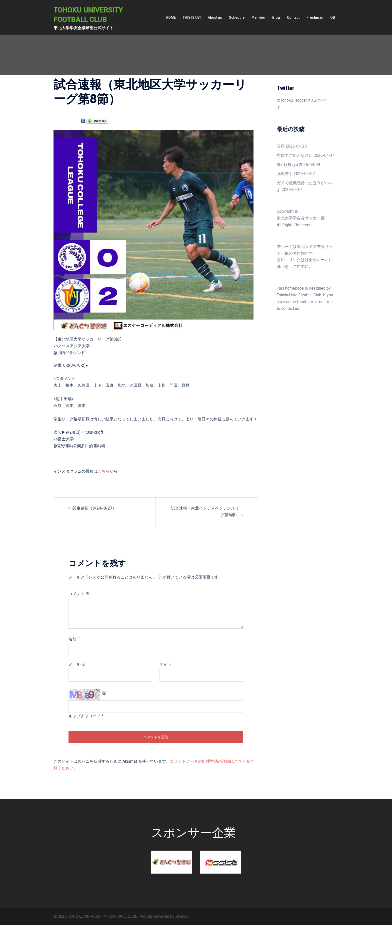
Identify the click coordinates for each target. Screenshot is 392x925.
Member (258, 17)
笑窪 (281, 146)
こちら (104, 471)
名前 (75, 639)
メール (77, 664)
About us (215, 17)
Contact (293, 17)
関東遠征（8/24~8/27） (94, 508)
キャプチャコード (84, 716)
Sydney (182, 916)
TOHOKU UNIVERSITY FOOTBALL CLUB (93, 14)
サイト (166, 664)
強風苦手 (285, 173)
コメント (79, 593)
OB (332, 17)
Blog (276, 17)
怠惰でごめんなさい (295, 155)
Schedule (236, 17)
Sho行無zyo (287, 164)
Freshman (314, 17)
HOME (171, 17)
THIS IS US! (192, 17)
